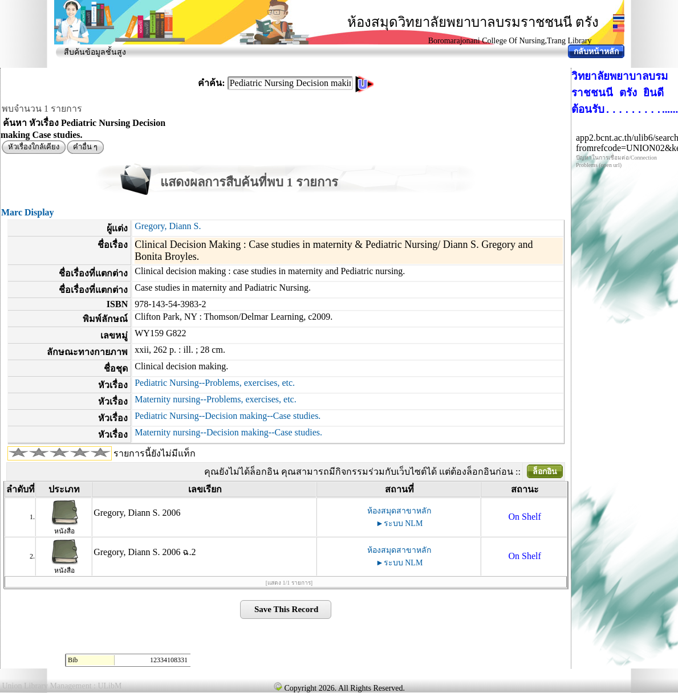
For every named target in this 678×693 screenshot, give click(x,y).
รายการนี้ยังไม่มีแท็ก (154, 453)
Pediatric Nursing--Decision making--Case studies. (227, 416)
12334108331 (169, 660)
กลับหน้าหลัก (596, 51)
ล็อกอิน (545, 471)
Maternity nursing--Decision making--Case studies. (228, 432)
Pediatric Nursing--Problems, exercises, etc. (215, 383)
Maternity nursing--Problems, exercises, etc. (215, 399)
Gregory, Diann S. (168, 226)
